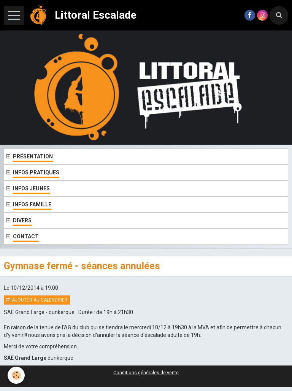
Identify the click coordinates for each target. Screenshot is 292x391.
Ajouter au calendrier (37, 300)
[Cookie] (16, 375)
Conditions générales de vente (146, 372)
